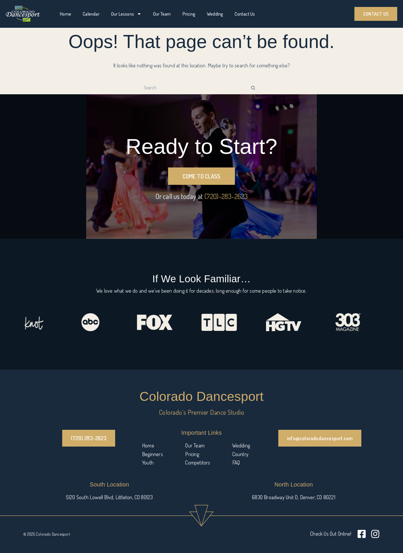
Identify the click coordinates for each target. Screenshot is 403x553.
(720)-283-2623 (226, 196)
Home (65, 14)
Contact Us (245, 14)
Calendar (91, 14)
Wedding (215, 14)
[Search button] (253, 87)
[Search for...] (195, 87)
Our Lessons (126, 14)
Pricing (189, 14)
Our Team (162, 14)
